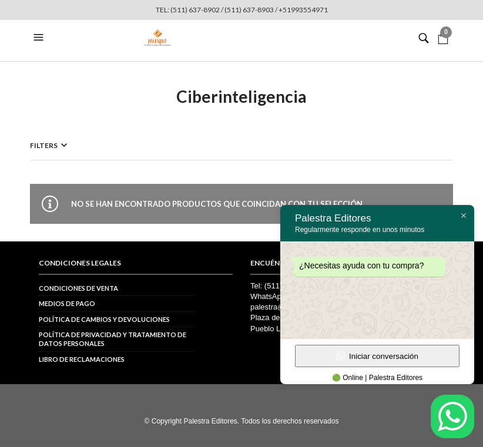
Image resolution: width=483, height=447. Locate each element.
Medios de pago (67, 303)
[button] (40, 37)
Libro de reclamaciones (82, 359)
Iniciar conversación (377, 356)
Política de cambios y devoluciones (104, 319)
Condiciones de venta (78, 288)
